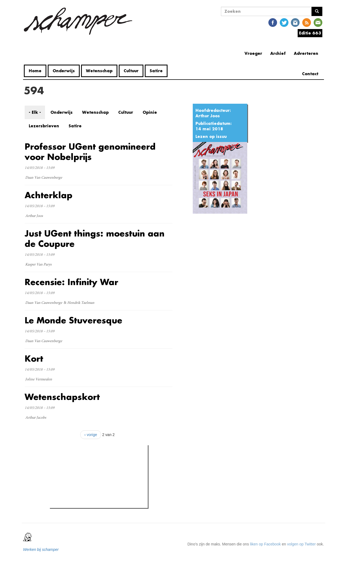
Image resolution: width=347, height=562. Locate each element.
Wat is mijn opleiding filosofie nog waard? (95, 472)
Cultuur (131, 70)
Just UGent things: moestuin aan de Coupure (95, 238)
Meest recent (97, 461)
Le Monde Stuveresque (73, 320)
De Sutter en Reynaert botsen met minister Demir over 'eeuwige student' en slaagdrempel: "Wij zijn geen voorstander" (102, 496)
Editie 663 (310, 33)
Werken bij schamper (41, 549)
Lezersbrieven (44, 125)
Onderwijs (64, 70)
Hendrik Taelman (80, 303)
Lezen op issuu (211, 136)
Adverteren (306, 53)
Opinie (150, 112)
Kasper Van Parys (38, 265)
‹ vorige (90, 434)
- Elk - (35, 112)
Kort (34, 358)
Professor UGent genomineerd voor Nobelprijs (90, 151)
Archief (278, 53)
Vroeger (253, 53)
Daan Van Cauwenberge (43, 178)
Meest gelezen (68, 461)
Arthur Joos (207, 115)
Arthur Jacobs (35, 418)
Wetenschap (99, 70)
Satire (156, 70)
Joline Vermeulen (38, 379)
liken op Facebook (265, 544)
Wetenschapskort (62, 396)
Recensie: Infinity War (71, 282)
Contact (310, 73)
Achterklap (48, 195)
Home (35, 70)
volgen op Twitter (301, 544)
